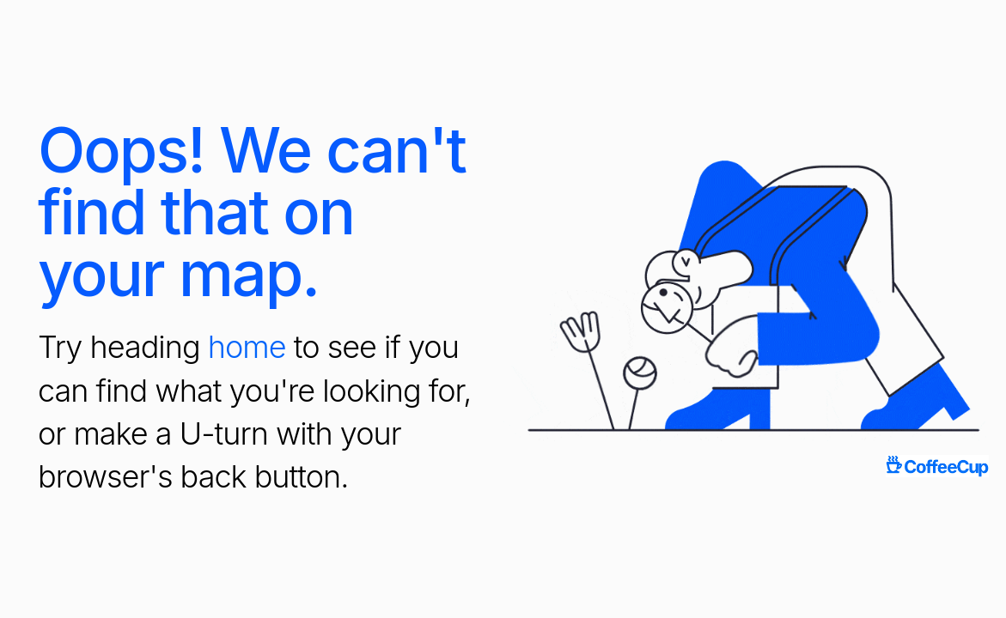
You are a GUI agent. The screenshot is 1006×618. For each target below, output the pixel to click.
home (247, 347)
